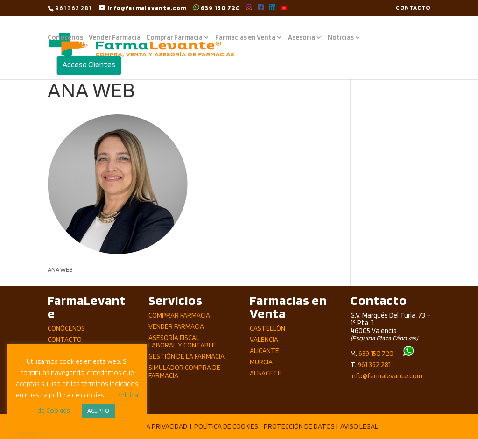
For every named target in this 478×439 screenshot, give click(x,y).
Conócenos (65, 38)
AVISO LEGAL (359, 426)
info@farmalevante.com (386, 376)
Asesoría (301, 38)
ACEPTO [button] (98, 410)
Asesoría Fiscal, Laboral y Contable (182, 341)
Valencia (264, 339)
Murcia (261, 362)
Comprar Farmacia (174, 38)
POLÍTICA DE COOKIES (226, 426)
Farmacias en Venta (245, 38)
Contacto (65, 339)
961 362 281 (374, 365)
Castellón (267, 328)
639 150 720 (216, 7)
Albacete (265, 373)
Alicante (264, 351)
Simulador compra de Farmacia (184, 371)
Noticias (341, 38)
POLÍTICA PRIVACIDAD (155, 426)
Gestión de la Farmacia (186, 356)
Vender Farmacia (115, 38)
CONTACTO (413, 8)
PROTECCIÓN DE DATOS (299, 426)
